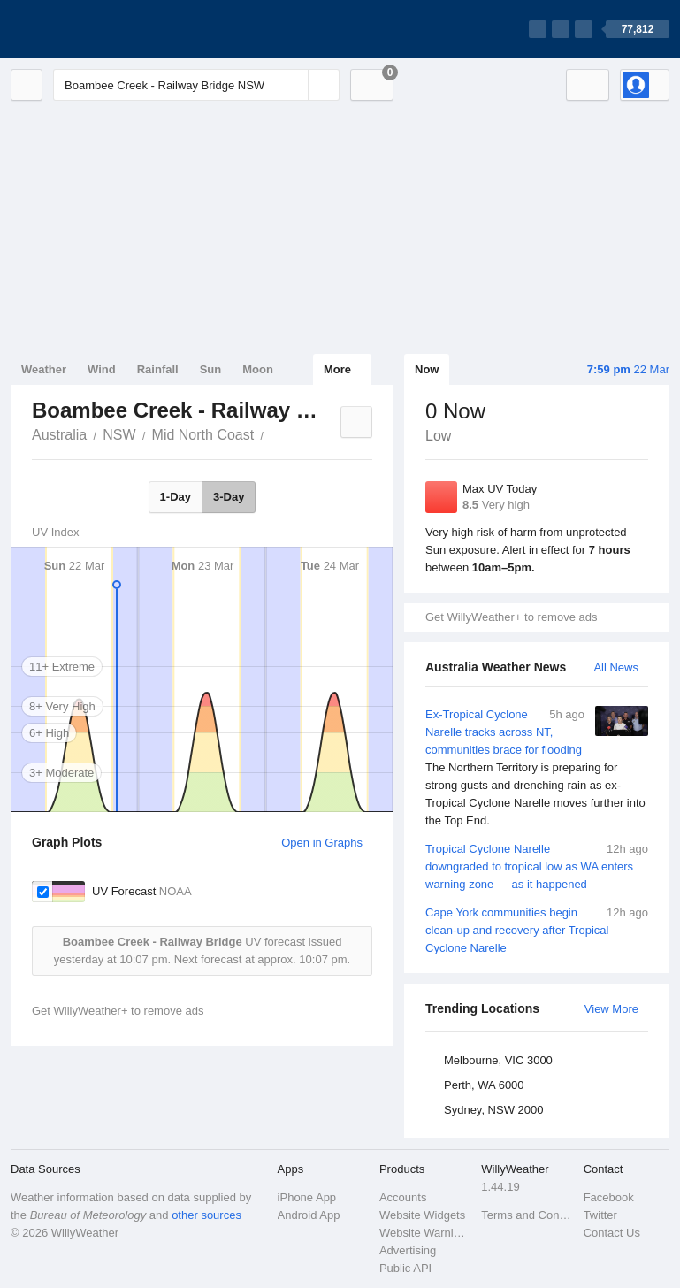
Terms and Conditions (526, 1215)
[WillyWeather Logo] (94, 29)
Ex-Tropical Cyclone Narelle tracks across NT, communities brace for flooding (536, 768)
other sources (206, 1215)
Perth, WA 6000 (484, 1085)
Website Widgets (422, 1215)
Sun (211, 369)
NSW (119, 434)
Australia (59, 434)
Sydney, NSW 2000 (493, 1109)
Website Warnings (424, 1232)
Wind (102, 369)
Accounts (402, 1197)
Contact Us (612, 1232)
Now (427, 369)
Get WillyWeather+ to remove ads (511, 617)
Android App (309, 1215)
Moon (257, 369)
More (337, 369)
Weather (43, 369)
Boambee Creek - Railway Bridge (273, 433)
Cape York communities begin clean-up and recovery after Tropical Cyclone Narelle (536, 929)
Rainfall (158, 369)
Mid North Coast (203, 434)
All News (615, 667)
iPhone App (307, 1197)
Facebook (609, 1197)
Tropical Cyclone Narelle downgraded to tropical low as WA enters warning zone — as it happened (536, 865)
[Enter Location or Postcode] (196, 85)
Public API (405, 1268)
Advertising (407, 1250)
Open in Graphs (322, 842)
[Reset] (293, 85)
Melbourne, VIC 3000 (498, 1060)
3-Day (228, 496)
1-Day (175, 496)
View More (611, 1009)
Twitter (600, 1215)
